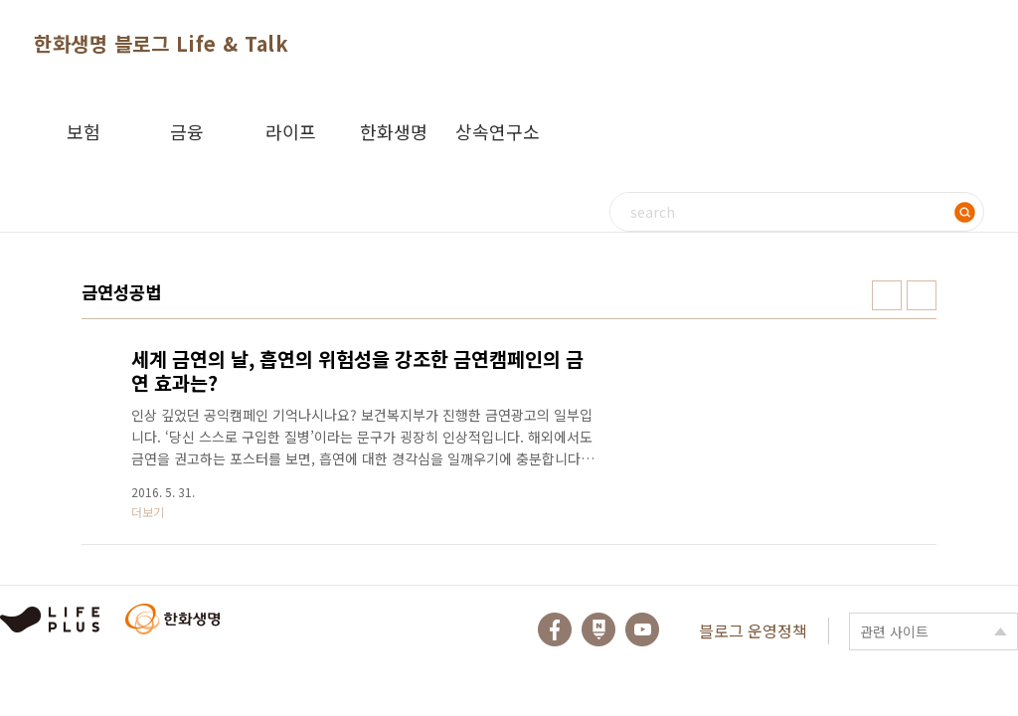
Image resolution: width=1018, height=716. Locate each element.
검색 (964, 212)
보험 (83, 131)
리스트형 (921, 295)
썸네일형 (887, 295)
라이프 (290, 131)
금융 (187, 131)
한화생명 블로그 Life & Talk (161, 43)
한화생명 (393, 131)
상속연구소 (497, 131)
